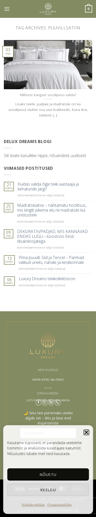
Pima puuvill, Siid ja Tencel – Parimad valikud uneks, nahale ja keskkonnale (51, 260)
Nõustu (48, 474)
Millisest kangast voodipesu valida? (48, 95)
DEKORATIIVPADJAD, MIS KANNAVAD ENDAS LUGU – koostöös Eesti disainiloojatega (52, 236)
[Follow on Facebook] (38, 402)
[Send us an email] (51, 402)
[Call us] (57, 402)
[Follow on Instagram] (45, 402)
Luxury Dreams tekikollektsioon (47, 278)
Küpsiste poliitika (33, 504)
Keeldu (48, 489)
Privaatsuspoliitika (59, 504)
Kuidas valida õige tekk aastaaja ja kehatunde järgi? (48, 186)
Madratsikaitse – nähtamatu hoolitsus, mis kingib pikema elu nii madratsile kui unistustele (51, 210)
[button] (86, 432)
